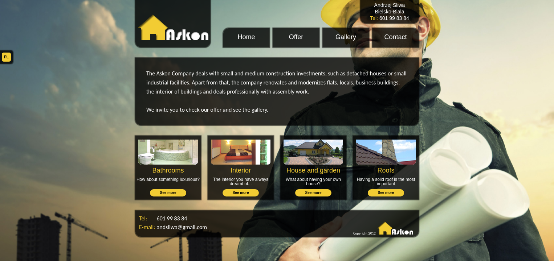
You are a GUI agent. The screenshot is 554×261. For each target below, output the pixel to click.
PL (6, 57)
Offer (296, 37)
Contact (395, 37)
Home (246, 37)
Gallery (345, 37)
